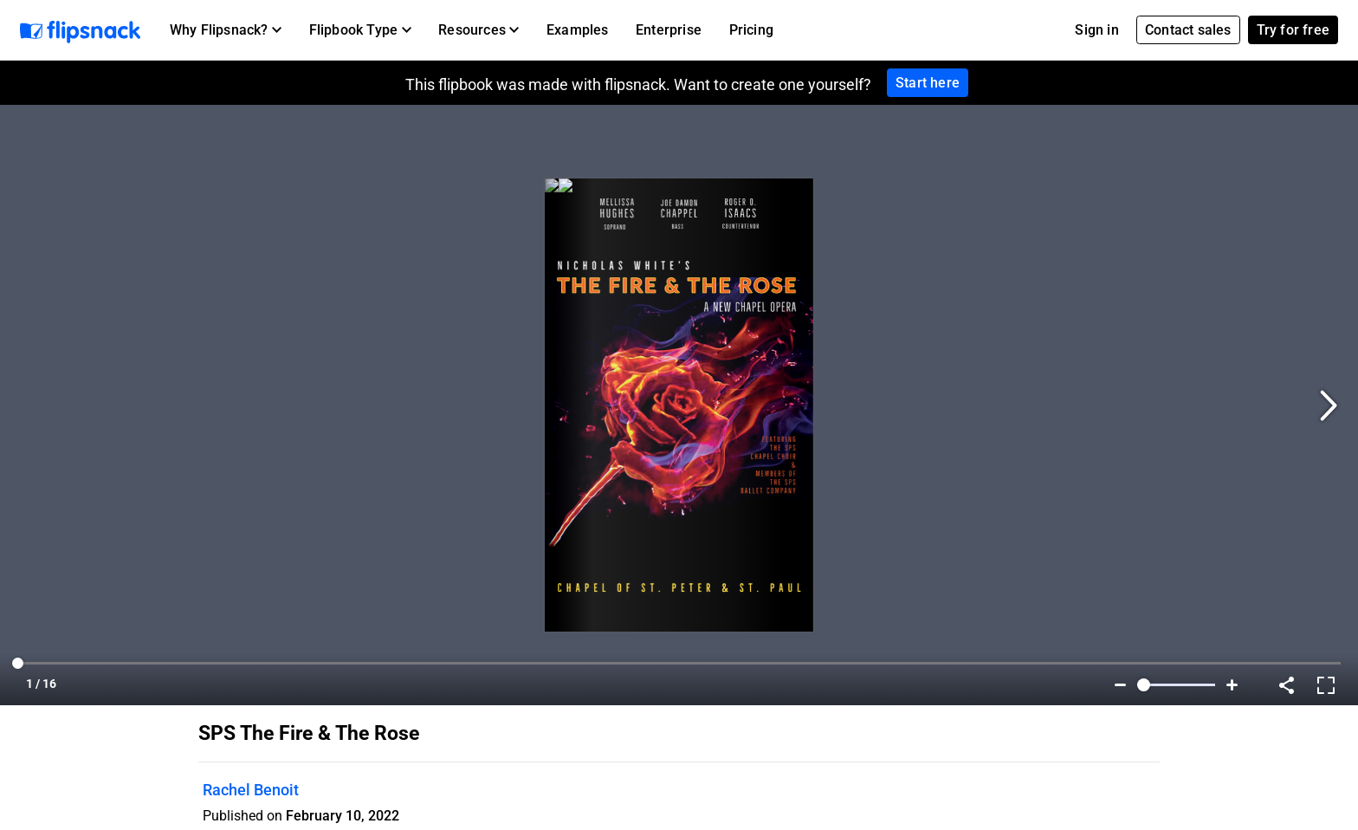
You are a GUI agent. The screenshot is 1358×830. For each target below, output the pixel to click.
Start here (928, 83)
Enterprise (669, 30)
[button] (225, 30)
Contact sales (1188, 30)
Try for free (1293, 30)
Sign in (1096, 30)
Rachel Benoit (251, 790)
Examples (577, 30)
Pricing (751, 30)
